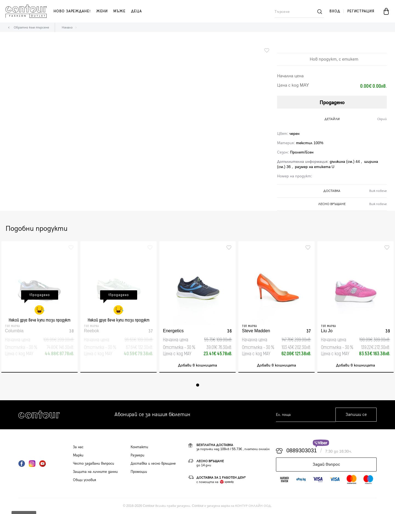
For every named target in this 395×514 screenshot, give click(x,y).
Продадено (332, 103)
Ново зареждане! (72, 11)
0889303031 (301, 451)
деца (136, 11)
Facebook (21, 464)
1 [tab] (197, 385)
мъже (119, 11)
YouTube (42, 464)
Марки (78, 455)
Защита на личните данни (95, 472)
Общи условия (84, 480)
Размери (137, 455)
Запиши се (356, 415)
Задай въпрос (326, 464)
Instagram (32, 464)
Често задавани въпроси (93, 463)
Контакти (139, 447)
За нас (78, 447)
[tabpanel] (39, 307)
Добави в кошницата (197, 365)
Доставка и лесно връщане (153, 463)
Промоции (139, 472)
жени (102, 11)
